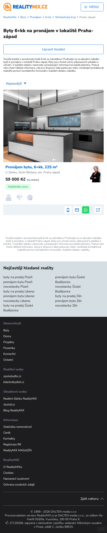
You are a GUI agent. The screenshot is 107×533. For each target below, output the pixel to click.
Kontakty (9, 439)
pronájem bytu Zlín (68, 301)
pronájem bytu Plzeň (18, 282)
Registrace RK (12, 444)
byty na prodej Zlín (68, 296)
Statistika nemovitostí (17, 427)
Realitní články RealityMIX (20, 399)
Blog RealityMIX (13, 410)
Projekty (8, 342)
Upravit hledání (53, 49)
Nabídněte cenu (18, 187)
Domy (7, 336)
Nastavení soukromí (16, 479)
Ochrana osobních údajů (19, 485)
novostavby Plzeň (15, 286)
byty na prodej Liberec (19, 291)
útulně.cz (9, 405)
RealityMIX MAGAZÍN (17, 450)
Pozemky (9, 348)
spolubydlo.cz (12, 376)
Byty (6, 330)
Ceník (6, 433)
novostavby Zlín (66, 305)
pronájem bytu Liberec (19, 296)
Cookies (8, 473)
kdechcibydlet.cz (13, 382)
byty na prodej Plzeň (18, 277)
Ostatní (8, 360)
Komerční (9, 354)
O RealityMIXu (12, 467)
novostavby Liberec (17, 301)
